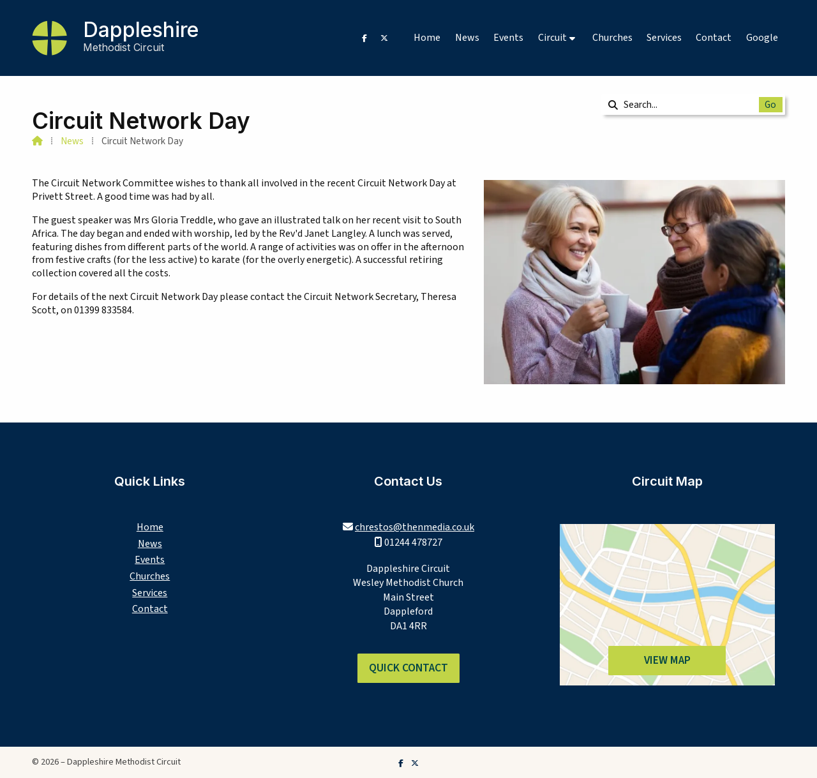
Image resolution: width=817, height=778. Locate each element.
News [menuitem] (467, 38)
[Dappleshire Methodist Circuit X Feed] (384, 37)
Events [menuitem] (508, 38)
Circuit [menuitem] (552, 38)
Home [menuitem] (427, 38)
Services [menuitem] (664, 38)
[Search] (684, 104)
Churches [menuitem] (612, 38)
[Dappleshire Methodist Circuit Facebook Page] (364, 37)
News (72, 141)
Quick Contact (408, 668)
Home (150, 527)
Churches (150, 576)
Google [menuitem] (762, 38)
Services (149, 593)
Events (150, 560)
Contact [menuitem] (713, 38)
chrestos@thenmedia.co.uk (414, 527)
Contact (150, 609)
